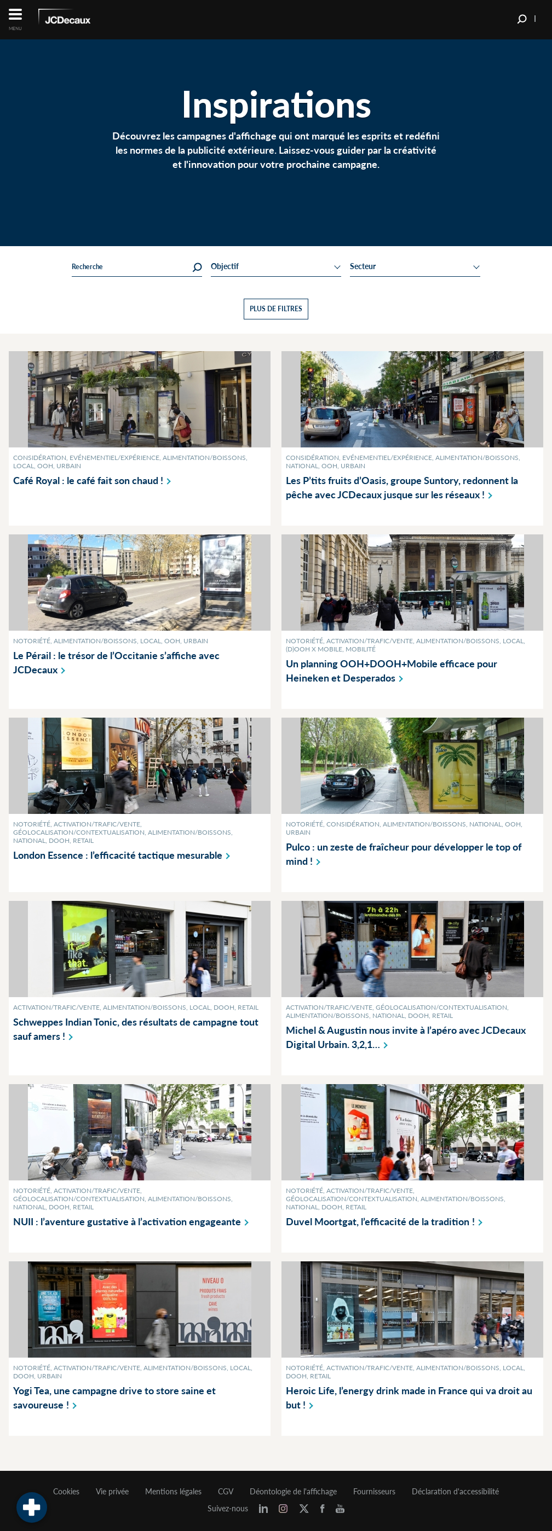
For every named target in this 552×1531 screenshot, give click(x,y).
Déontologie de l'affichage (293, 1491)
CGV (225, 1491)
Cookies (66, 1491)
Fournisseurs (374, 1491)
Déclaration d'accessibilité (455, 1491)
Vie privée (112, 1491)
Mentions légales (173, 1491)
